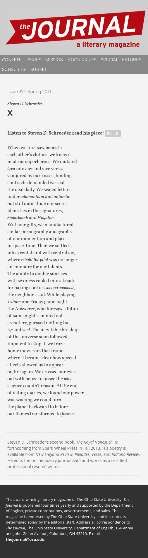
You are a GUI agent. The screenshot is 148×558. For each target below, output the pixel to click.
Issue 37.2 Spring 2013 (29, 91)
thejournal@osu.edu (25, 539)
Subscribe (14, 69)
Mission (54, 59)
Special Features (121, 59)
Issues (33, 59)
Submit (38, 69)
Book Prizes (82, 59)
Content (12, 59)
